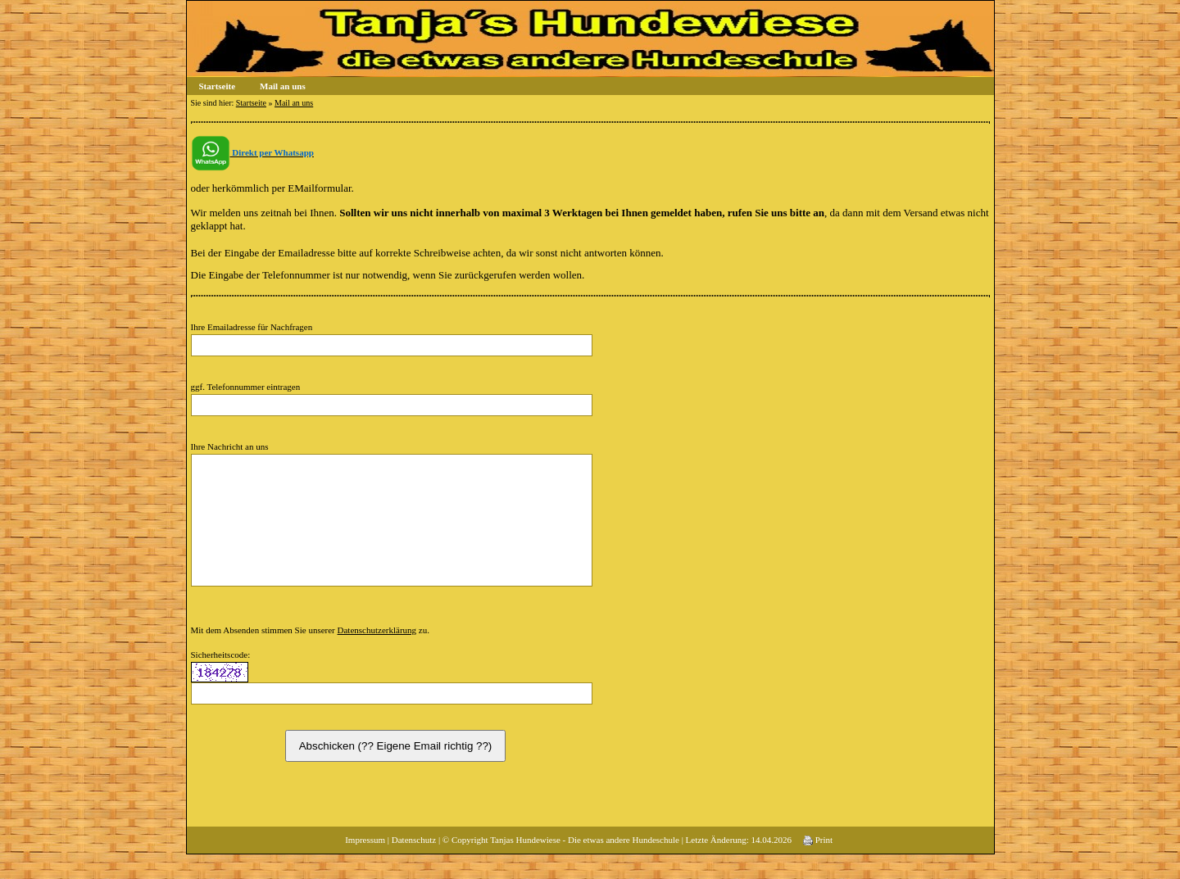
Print (818, 864)
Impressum (365, 864)
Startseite (217, 86)
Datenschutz (414, 864)
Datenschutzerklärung (377, 654)
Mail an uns (283, 86)
